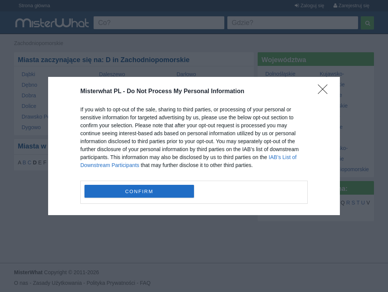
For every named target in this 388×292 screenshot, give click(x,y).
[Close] (325, 91)
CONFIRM (139, 191)
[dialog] (194, 146)
